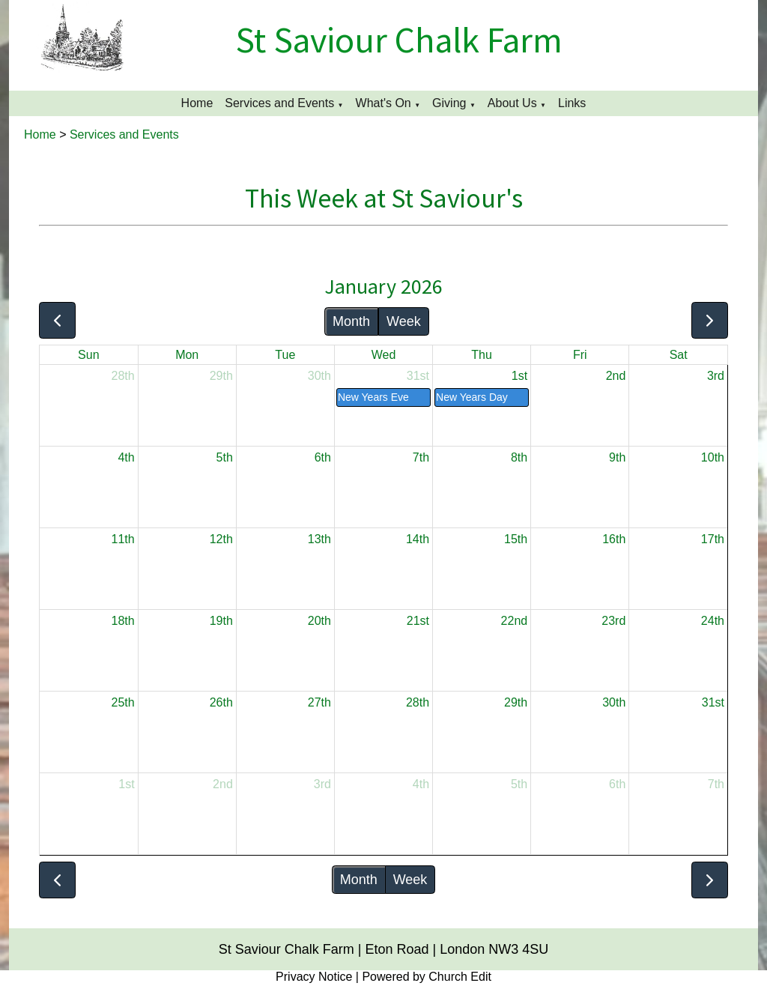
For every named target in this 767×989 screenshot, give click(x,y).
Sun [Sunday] (88, 354)
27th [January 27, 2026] (319, 702)
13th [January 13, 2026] (319, 539)
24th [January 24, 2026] (712, 620)
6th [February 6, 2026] (617, 784)
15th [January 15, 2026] (515, 539)
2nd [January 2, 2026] (616, 375)
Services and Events (279, 103)
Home (197, 103)
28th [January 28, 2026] (417, 702)
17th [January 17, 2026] (712, 539)
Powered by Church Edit (426, 976)
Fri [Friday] (580, 354)
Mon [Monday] (186, 354)
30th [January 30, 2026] (613, 702)
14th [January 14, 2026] (417, 539)
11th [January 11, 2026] (123, 539)
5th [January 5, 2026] (224, 457)
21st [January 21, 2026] (418, 620)
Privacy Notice (314, 976)
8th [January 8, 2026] (519, 457)
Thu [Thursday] (481, 354)
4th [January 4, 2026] (126, 457)
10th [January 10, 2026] (712, 457)
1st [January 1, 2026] (519, 375)
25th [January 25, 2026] (123, 702)
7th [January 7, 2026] (421, 457)
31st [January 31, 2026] (713, 702)
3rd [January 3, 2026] (715, 375)
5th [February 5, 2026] (519, 784)
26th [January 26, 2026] (221, 702)
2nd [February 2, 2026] (223, 784)
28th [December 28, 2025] (123, 375)
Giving (449, 103)
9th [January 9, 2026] (617, 457)
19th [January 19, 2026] (221, 620)
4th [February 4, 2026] (421, 784)
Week (403, 321)
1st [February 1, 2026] (126, 784)
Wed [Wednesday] (384, 354)
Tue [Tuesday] (285, 354)
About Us (512, 103)
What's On (383, 103)
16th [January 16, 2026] (613, 539)
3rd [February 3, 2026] (322, 784)
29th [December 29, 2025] (221, 375)
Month (351, 321)
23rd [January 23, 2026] (613, 620)
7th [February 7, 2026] (716, 784)
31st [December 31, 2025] (418, 375)
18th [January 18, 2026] (123, 620)
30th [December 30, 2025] (319, 375)
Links (572, 103)
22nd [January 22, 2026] (514, 620)
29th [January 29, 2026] (515, 702)
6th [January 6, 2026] (323, 457)
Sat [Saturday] (679, 354)
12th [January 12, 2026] (221, 539)
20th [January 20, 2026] (319, 620)
